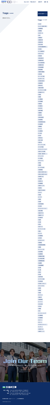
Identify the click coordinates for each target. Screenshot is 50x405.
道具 (40, 220)
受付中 (40, 115)
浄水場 (40, 74)
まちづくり (41, 53)
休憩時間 (41, 235)
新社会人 (41, 138)
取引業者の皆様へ (8, 398)
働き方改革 (41, 87)
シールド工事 (41, 76)
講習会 (40, 126)
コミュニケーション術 (43, 208)
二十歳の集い (41, 51)
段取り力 (41, 181)
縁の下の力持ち (42, 190)
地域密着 (41, 183)
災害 (40, 222)
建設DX (40, 37)
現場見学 (41, 83)
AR (39, 35)
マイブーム (41, 160)
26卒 (40, 24)
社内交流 (41, 304)
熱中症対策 (41, 117)
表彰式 (40, 103)
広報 (40, 267)
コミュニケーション (43, 149)
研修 (40, 288)
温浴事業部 (41, 265)
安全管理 (41, 251)
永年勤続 (41, 101)
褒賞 (40, 97)
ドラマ (40, 197)
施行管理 (41, 110)
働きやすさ (41, 213)
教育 (40, 290)
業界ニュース (41, 331)
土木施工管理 (41, 258)
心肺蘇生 (41, 131)
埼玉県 (40, 56)
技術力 (40, 188)
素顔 (40, 165)
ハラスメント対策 (42, 90)
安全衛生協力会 (42, 122)
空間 (40, 201)
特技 (40, 163)
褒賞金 (40, 31)
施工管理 (41, 210)
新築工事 (41, 42)
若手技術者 (41, 204)
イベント (41, 301)
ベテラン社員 (41, 279)
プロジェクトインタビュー (43, 324)
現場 (40, 194)
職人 (40, 231)
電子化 (40, 142)
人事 (40, 270)
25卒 (40, 135)
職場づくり (41, 215)
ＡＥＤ (40, 128)
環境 (40, 308)
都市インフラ (41, 185)
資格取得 (41, 28)
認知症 (40, 242)
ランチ (40, 233)
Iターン (40, 322)
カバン (40, 192)
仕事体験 (41, 315)
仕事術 (40, 179)
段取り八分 (41, 176)
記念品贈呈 (41, 67)
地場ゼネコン (41, 92)
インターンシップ (42, 313)
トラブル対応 (41, 167)
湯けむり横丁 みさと (43, 174)
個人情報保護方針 (21, 398)
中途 (40, 274)
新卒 (40, 272)
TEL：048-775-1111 (14, 391)
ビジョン (41, 295)
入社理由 (41, 158)
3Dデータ (41, 33)
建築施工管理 (41, 256)
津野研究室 (41, 60)
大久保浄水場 (41, 62)
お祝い (40, 49)
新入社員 (41, 140)
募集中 (40, 112)
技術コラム (41, 329)
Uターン (40, 320)
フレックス (41, 156)
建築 (40, 247)
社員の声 (41, 217)
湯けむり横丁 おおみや (43, 172)
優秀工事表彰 (41, 71)
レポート (41, 327)
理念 (40, 292)
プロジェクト (41, 240)
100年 (40, 206)
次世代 (40, 238)
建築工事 (41, 40)
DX (39, 311)
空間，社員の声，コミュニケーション (43, 153)
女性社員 (41, 281)
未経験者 (41, 317)
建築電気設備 (41, 260)
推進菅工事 (41, 65)
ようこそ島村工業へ (43, 26)
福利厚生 (41, 299)
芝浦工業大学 (41, 81)
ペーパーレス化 (42, 144)
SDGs (40, 306)
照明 (40, 199)
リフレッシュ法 (42, 229)
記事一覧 (46, 2)
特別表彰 (41, 69)
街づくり (41, 226)
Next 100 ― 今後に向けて (30, 2)
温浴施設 (41, 169)
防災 (40, 224)
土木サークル (41, 78)
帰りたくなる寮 (42, 151)
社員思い (41, 106)
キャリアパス (41, 286)
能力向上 (41, 85)
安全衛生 (41, 119)
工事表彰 (41, 99)
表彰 (40, 94)
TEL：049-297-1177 (14, 394)
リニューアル (41, 249)
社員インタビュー (42, 283)
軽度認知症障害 (42, 245)
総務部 (40, 263)
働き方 (40, 297)
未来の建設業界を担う (43, 46)
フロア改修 (41, 147)
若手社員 (41, 276)
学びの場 (41, 44)
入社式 (40, 133)
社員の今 (40, 2)
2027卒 (40, 108)
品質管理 (41, 254)
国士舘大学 (41, 58)
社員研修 (41, 124)
